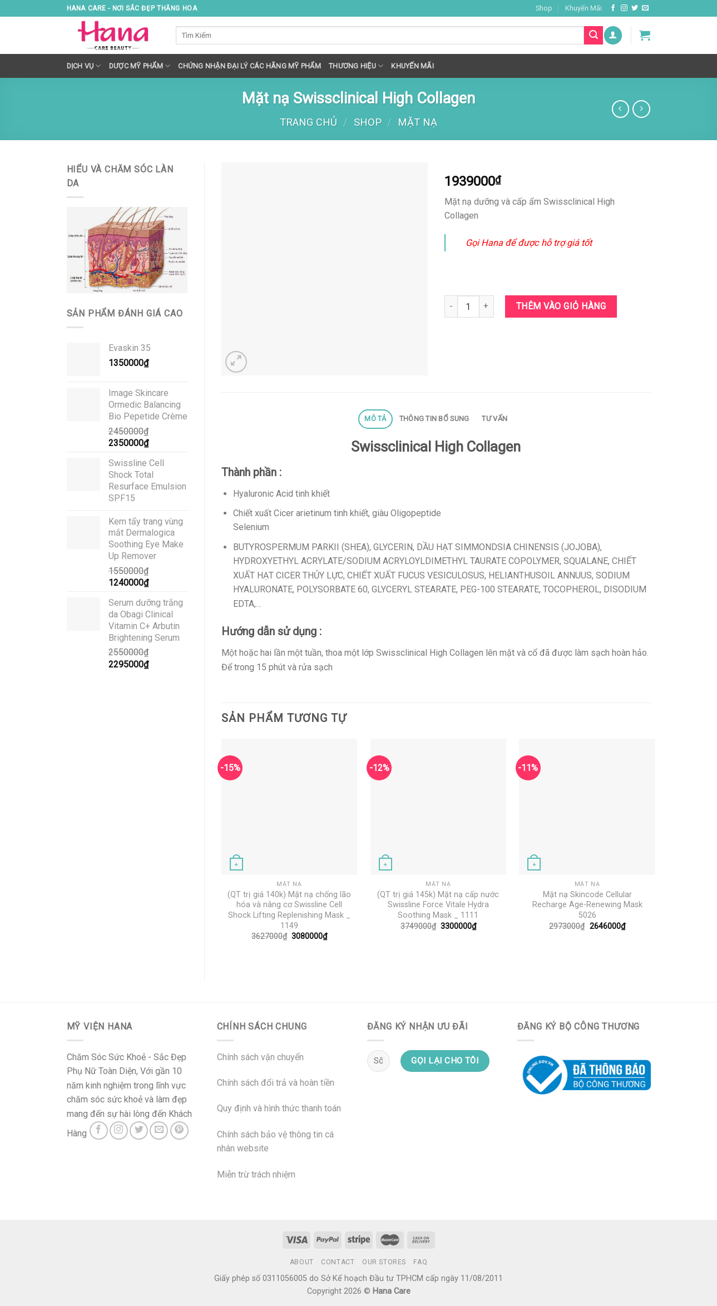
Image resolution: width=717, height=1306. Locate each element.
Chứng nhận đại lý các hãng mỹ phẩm (249, 66)
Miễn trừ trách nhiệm (256, 1174)
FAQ (420, 1262)
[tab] (375, 419)
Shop (544, 8)
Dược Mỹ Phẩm (140, 66)
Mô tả (375, 418)
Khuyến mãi (412, 66)
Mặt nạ (417, 122)
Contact (337, 1262)
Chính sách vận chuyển (260, 1057)
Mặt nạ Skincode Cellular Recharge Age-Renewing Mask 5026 (587, 905)
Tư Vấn (494, 418)
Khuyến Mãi (583, 8)
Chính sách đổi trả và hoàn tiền (275, 1082)
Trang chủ (308, 122)
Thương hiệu (356, 66)
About (302, 1262)
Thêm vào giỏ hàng (561, 306)
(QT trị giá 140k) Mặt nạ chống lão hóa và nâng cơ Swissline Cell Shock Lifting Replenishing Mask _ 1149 (289, 910)
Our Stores (384, 1262)
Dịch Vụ (84, 66)
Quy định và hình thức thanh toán (279, 1108)
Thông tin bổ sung (434, 418)
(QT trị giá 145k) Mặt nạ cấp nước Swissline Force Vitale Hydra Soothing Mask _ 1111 (438, 905)
